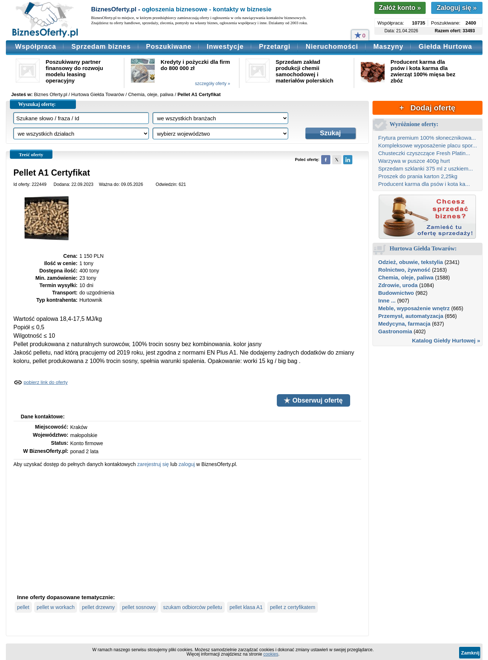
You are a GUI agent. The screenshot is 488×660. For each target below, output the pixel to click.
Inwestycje (225, 46)
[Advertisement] (187, 529)
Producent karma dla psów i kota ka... (424, 184)
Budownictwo (396, 293)
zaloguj (187, 464)
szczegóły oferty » (212, 83)
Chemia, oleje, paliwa (406, 277)
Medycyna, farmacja (404, 323)
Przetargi (274, 46)
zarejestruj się (153, 464)
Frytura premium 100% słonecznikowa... (427, 138)
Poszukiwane (168, 46)
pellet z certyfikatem (292, 607)
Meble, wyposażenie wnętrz (414, 308)
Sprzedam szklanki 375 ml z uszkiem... (425, 168)
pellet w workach (56, 607)
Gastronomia (395, 331)
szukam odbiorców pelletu (192, 607)
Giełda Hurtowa (445, 46)
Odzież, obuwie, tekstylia (410, 262)
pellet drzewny (98, 607)
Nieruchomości (332, 46)
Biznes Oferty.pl (50, 94)
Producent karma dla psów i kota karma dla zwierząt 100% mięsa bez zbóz (422, 71)
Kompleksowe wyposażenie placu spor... (427, 145)
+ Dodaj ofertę (427, 107)
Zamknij (470, 653)
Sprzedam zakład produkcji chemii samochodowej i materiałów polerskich (305, 71)
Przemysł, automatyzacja (411, 316)
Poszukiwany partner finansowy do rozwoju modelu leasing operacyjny (74, 71)
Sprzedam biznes (101, 46)
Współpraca (35, 46)
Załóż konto (400, 7)
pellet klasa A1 (246, 607)
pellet (23, 607)
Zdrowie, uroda (398, 285)
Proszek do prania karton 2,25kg (418, 176)
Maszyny (388, 46)
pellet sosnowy (139, 607)
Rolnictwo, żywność (404, 270)
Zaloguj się (457, 7)
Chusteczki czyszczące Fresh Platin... (424, 153)
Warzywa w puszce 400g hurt (414, 161)
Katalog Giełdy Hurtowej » (446, 340)
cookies (270, 654)
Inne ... (387, 300)
